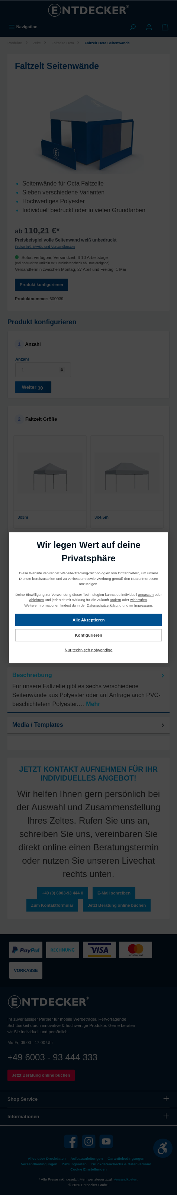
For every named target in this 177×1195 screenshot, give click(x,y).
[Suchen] (133, 26)
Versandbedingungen (39, 1164)
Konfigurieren (88, 635)
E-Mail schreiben (114, 893)
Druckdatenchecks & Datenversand (121, 1164)
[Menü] (23, 26)
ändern (115, 599)
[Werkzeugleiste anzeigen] (163, 1148)
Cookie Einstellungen (88, 1169)
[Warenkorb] (165, 26)
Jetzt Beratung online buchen (117, 905)
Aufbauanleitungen (87, 1158)
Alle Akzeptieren (89, 619)
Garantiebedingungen (125, 1158)
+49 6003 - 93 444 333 (52, 1057)
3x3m (22, 517)
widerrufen (138, 599)
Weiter (33, 386)
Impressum (143, 605)
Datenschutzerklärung (104, 605)
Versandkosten (125, 1179)
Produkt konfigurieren (41, 284)
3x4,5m (101, 517)
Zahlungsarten (74, 1164)
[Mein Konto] (149, 26)
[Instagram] (88, 1141)
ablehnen (36, 599)
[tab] (88, 690)
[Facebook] (70, 1141)
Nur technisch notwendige (89, 649)
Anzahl (22, 359)
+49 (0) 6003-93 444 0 (62, 893)
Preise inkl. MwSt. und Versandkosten (45, 246)
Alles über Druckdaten (47, 1158)
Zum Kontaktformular (52, 905)
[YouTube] (106, 1141)
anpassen (146, 594)
